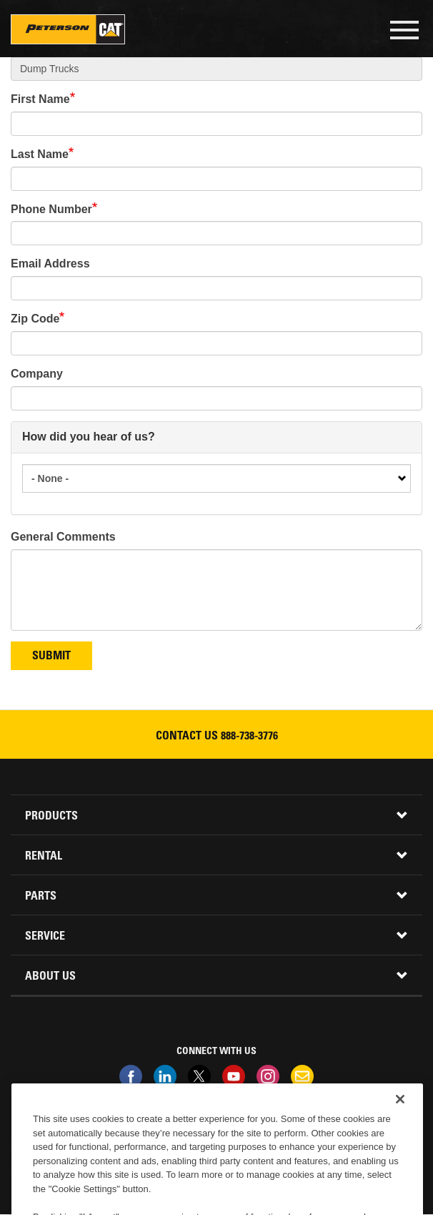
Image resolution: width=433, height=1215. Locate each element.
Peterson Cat (68, 29)
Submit (51, 656)
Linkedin (165, 1076)
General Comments (63, 537)
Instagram (268, 1076)
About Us (50, 977)
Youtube (233, 1076)
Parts (40, 896)
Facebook (130, 1076)
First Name (40, 99)
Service (45, 937)
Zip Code (35, 319)
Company (37, 374)
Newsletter (302, 1076)
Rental (43, 856)
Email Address (50, 263)
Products (51, 816)
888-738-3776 (249, 736)
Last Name (40, 154)
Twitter (199, 1076)
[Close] (400, 1115)
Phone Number (51, 209)
